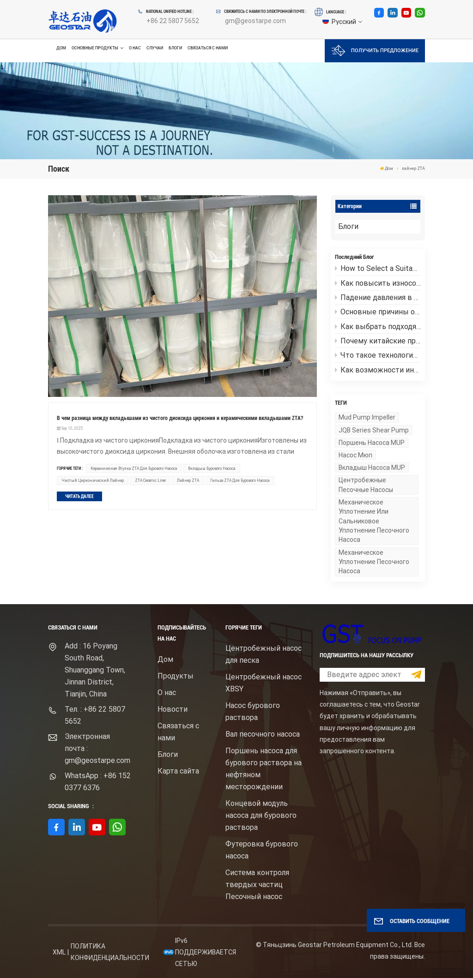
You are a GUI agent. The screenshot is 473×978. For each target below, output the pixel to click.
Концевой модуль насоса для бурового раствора (261, 815)
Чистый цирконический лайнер (93, 480)
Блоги (175, 48)
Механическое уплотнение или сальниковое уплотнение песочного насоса (374, 521)
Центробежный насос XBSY (263, 682)
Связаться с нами (208, 48)
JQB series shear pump (374, 430)
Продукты (176, 676)
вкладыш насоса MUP (372, 467)
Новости (173, 709)
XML (59, 952)
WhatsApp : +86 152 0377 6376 (98, 781)
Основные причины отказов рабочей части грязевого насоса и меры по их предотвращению (378, 311)
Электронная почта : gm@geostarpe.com (97, 748)
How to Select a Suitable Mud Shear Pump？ (378, 268)
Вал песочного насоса (262, 734)
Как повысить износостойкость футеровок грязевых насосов (378, 283)
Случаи (154, 48)
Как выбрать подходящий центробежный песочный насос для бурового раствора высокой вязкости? (378, 326)
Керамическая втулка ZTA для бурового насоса (134, 468)
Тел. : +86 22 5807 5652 (95, 715)
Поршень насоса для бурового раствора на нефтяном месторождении (263, 768)
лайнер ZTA (188, 480)
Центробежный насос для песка (263, 654)
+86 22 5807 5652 (172, 20)
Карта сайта (178, 771)
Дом (61, 48)
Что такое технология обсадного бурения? (378, 355)
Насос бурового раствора (252, 711)
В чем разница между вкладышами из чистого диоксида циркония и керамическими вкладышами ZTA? (180, 418)
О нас (135, 48)
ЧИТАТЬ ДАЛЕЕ (79, 496)
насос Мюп (355, 455)
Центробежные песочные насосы (366, 484)
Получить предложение (375, 50)
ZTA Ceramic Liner (150, 480)
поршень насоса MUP (372, 442)
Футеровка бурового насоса (261, 850)
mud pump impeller (367, 417)
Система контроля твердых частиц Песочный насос (257, 884)
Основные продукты (95, 48)
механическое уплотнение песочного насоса (374, 562)
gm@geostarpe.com (255, 20)
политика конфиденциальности (110, 951)
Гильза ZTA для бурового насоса (239, 480)
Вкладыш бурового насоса (211, 468)
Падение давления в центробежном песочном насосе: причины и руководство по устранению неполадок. (378, 297)
